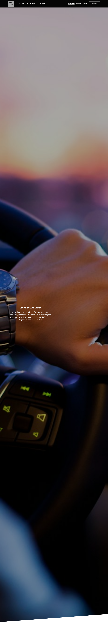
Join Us (94, 3)
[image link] (11, 3)
